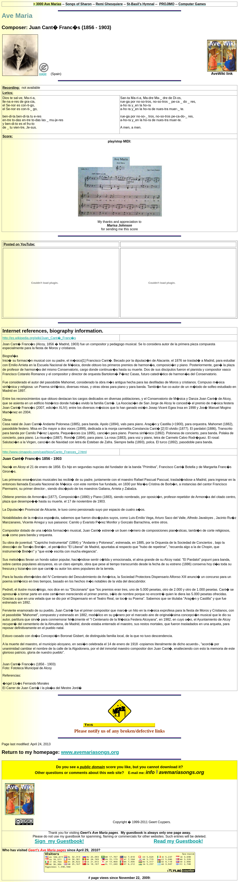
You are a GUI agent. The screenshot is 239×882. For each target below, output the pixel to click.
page (43, 74)
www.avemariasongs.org (90, 752)
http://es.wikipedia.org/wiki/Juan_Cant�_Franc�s (39, 338)
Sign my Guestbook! (59, 841)
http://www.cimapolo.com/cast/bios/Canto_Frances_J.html (44, 452)
